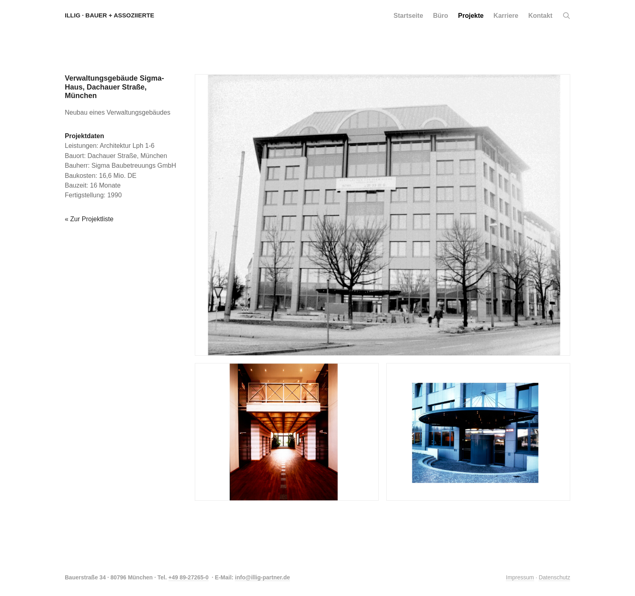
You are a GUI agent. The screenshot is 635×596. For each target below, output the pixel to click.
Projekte (471, 15)
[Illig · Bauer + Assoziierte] (109, 15)
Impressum (520, 577)
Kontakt (540, 15)
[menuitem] (408, 15)
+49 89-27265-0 (188, 577)
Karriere (506, 15)
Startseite (408, 15)
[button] (566, 15)
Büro (440, 15)
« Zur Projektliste (89, 219)
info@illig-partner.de (262, 577)
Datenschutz (554, 577)
